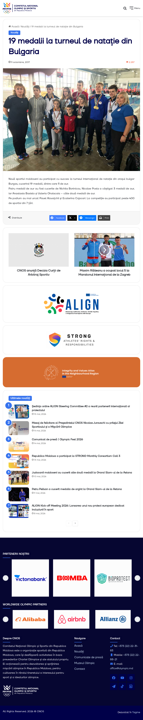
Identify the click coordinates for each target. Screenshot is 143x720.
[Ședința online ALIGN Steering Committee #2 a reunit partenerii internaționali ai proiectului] (19, 412)
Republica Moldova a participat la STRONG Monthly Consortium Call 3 (76, 456)
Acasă (14, 26)
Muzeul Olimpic (84, 663)
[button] (5, 578)
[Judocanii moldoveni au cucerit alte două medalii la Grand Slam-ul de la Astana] (19, 478)
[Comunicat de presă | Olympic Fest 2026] (19, 445)
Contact (79, 669)
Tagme (136, 712)
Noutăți (25, 26)
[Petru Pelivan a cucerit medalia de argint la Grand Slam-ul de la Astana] (19, 494)
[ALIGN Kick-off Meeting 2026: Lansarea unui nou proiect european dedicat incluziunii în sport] (19, 511)
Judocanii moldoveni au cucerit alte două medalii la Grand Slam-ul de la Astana (82, 472)
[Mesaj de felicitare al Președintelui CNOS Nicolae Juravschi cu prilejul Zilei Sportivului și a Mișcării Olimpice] (19, 428)
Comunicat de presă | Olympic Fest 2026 (57, 439)
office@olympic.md (121, 668)
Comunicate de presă (88, 657)
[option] (30, 578)
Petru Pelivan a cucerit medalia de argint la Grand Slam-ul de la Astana (77, 489)
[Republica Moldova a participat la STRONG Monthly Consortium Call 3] (19, 461)
